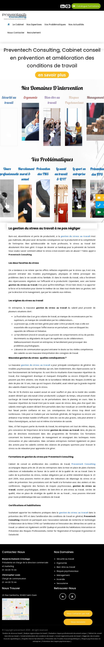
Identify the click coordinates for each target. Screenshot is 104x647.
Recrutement (34, 32)
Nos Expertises (34, 24)
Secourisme (62, 583)
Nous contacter (15, 32)
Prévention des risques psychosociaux (56, 641)
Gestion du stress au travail (12, 633)
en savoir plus (52, 75)
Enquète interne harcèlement (33, 639)
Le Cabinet (18, 24)
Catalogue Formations (86, 6)
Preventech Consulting (83, 464)
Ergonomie (30, 97)
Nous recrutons (78, 622)
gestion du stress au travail (75, 236)
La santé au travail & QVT (61, 174)
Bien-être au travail (66, 567)
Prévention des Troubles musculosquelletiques (63, 639)
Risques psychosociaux (67, 571)
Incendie (61, 579)
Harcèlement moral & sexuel (26, 174)
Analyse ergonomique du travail (35, 633)
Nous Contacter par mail (78, 613)
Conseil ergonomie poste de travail (68, 636)
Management (63, 575)
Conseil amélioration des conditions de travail (36, 636)
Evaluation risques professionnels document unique (68, 633)
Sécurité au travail (65, 559)
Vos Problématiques (55, 24)
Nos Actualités (76, 24)
